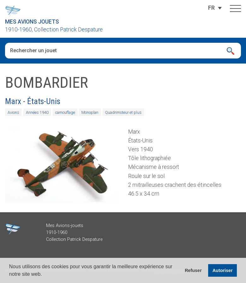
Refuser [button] (193, 270)
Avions (13, 112)
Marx (13, 101)
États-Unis (43, 101)
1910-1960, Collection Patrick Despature (54, 29)
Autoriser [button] (223, 270)
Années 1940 (37, 112)
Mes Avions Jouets (32, 22)
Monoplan (89, 112)
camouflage (65, 112)
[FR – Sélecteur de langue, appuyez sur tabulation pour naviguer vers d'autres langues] (211, 8)
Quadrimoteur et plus (123, 112)
